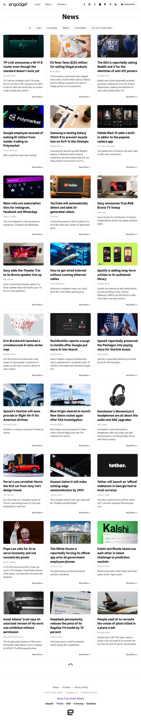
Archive (66, 687)
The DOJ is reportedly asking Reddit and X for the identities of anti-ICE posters (117, 67)
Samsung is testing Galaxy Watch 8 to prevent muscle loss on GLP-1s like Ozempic (69, 137)
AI (30, 28)
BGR (68, 704)
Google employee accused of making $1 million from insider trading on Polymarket (23, 139)
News (48, 4)
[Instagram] (89, 4)
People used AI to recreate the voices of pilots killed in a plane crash (116, 623)
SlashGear (91, 704)
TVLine (59, 704)
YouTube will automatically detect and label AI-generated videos (69, 207)
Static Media (57, 693)
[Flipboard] (105, 4)
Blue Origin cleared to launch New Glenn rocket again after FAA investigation (70, 415)
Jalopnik (49, 704)
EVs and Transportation (102, 28)
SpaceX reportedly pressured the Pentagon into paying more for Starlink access (117, 345)
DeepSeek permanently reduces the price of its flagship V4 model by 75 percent (67, 626)
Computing (52, 28)
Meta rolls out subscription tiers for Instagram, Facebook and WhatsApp (22, 207)
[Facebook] (84, 4)
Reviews (61, 4)
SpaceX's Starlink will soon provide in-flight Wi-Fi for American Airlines (21, 415)
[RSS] (116, 4)
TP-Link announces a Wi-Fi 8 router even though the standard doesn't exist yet (23, 67)
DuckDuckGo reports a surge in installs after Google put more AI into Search (70, 345)
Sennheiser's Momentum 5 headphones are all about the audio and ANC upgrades (117, 416)
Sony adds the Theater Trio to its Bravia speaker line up (22, 272)
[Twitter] (95, 4)
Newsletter (128, 4)
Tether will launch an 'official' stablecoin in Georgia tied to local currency (117, 486)
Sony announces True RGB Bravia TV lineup (115, 205)
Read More (37, 97)
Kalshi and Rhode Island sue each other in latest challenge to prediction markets (116, 555)
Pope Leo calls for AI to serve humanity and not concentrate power (19, 553)
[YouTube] (100, 4)
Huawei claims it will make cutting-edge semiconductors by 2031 (68, 486)
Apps (39, 28)
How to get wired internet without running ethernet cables (68, 275)
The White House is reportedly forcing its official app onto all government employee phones (70, 555)
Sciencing (78, 704)
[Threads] (110, 4)
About (56, 687)
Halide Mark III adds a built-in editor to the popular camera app (116, 137)
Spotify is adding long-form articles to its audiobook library (116, 275)
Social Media (80, 28)
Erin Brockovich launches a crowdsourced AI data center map (23, 345)
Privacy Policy (81, 687)
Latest (37, 4)
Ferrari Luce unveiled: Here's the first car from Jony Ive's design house (23, 486)
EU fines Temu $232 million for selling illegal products (68, 64)
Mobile (66, 28)
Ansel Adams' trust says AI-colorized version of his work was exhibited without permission (23, 626)
